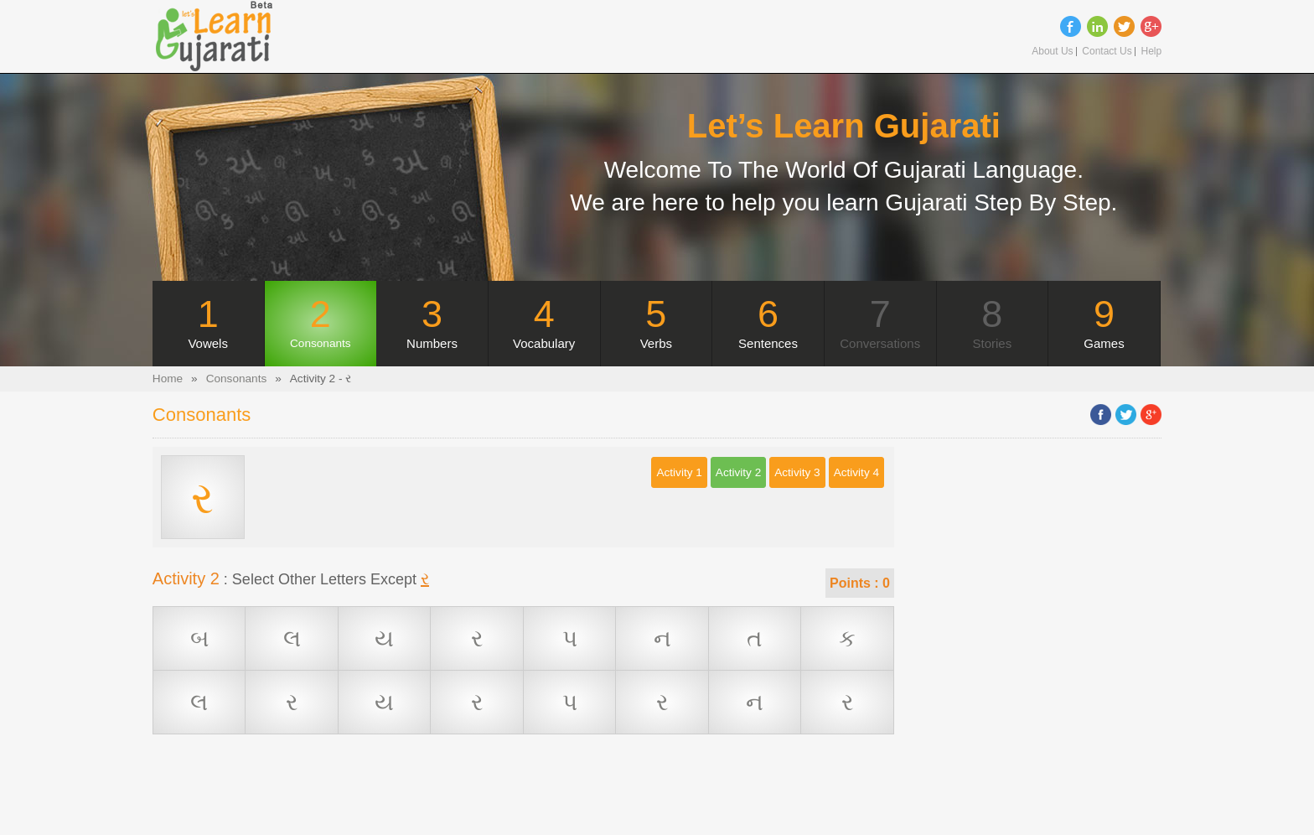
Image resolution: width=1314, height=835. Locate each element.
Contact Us (1106, 51)
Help (1151, 51)
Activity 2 (738, 472)
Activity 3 (797, 472)
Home (168, 378)
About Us (1052, 51)
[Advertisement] (523, 797)
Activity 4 (856, 472)
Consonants (236, 378)
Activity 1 (678, 472)
